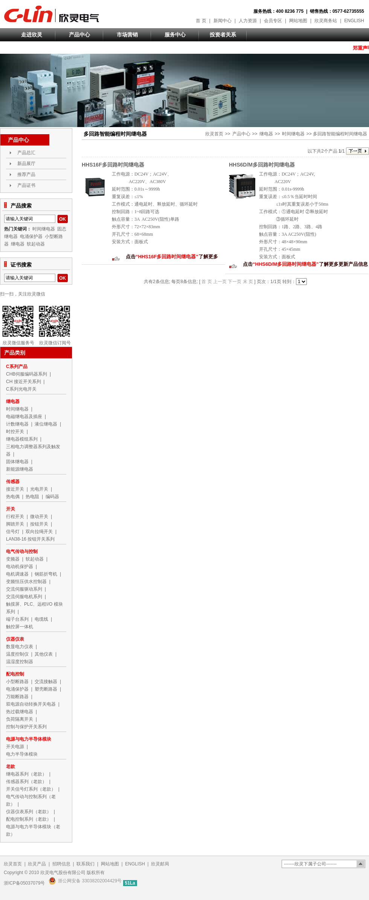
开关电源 (15, 746)
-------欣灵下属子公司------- (310, 864)
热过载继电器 (19, 711)
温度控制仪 (17, 654)
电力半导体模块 (22, 754)
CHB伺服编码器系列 (26, 374)
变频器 (13, 559)
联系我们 (85, 864)
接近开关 (15, 489)
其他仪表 (44, 654)
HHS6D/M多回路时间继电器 (262, 165)
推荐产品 (26, 174)
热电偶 (13, 496)
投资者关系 (223, 35)
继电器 (266, 133)
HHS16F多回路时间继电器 (113, 165)
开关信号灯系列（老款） (31, 789)
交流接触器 (46, 681)
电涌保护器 (31, 236)
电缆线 (41, 619)
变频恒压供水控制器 (26, 581)
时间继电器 (293, 133)
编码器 (52, 496)
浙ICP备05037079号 (24, 883)
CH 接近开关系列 (23, 381)
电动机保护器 (19, 566)
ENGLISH (354, 20)
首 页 (201, 20)
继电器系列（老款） (26, 774)
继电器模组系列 (22, 439)
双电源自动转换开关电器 (31, 704)
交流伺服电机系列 (24, 596)
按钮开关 (39, 524)
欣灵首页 (214, 133)
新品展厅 (26, 163)
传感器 (13, 481)
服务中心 (175, 35)
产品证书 (26, 185)
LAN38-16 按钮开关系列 (30, 539)
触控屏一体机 (19, 626)
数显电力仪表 (19, 646)
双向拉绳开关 (39, 531)
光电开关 (39, 489)
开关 (10, 509)
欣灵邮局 (160, 864)
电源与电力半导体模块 (28, 739)
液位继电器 (46, 424)
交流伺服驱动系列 (24, 589)
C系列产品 (16, 366)
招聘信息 (61, 864)
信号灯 (13, 531)
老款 (10, 766)
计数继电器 (17, 424)
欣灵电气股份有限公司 (51, 14)
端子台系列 (17, 619)
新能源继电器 (19, 469)
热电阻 (32, 496)
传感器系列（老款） (26, 781)
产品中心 (79, 35)
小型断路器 (17, 681)
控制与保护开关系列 (26, 726)
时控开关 (15, 431)
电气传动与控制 (22, 551)
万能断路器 (17, 696)
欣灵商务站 (325, 20)
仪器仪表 (15, 639)
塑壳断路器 (46, 689)
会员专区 (273, 20)
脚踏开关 (15, 524)
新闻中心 (222, 20)
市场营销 (127, 35)
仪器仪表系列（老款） (28, 811)
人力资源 (248, 20)
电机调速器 (17, 574)
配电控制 (15, 674)
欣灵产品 (37, 864)
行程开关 (15, 516)
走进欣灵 (31, 35)
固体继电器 (17, 461)
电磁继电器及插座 (24, 416)
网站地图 (298, 20)
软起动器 (36, 244)
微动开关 (39, 516)
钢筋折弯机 (46, 574)
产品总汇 (26, 152)
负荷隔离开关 (19, 719)
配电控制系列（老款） (28, 819)
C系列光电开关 (21, 389)
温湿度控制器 (19, 661)
